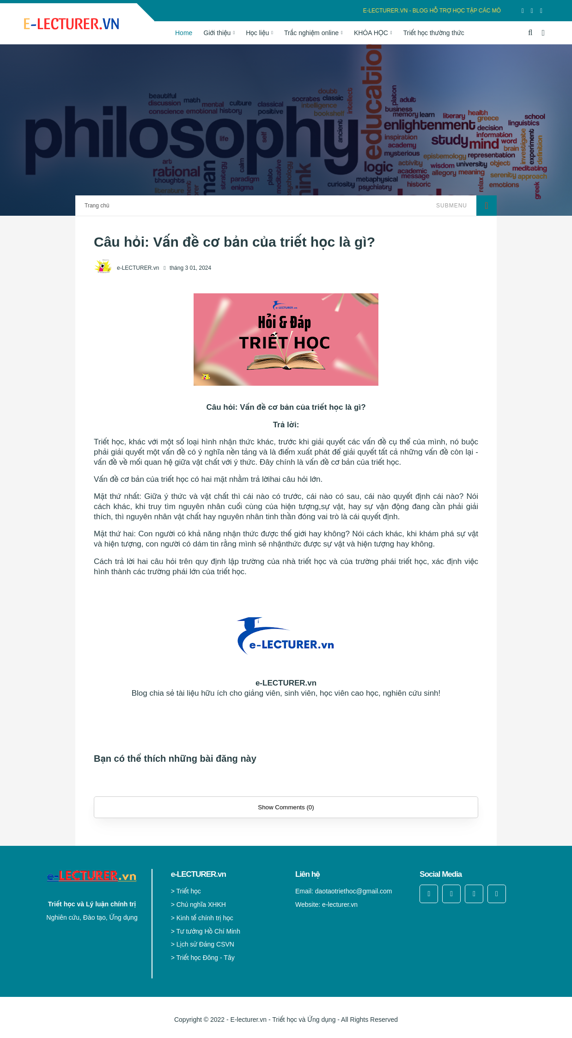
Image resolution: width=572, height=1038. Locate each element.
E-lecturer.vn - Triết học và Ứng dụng (283, 1019)
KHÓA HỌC (371, 32)
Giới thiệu (217, 32)
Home (183, 32)
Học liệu (257, 32)
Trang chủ (97, 205)
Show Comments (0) (286, 807)
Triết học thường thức (433, 32)
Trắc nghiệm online (311, 32)
